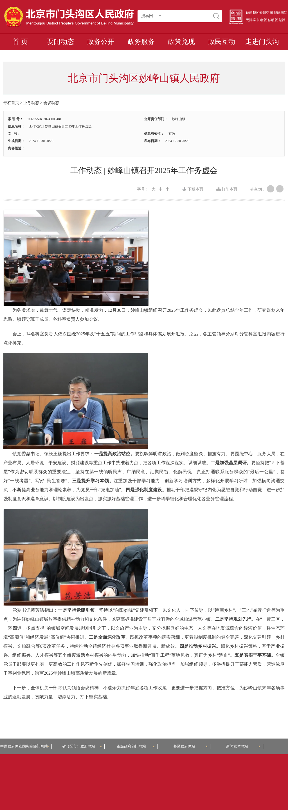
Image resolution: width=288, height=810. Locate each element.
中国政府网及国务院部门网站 (25, 746)
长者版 (262, 20)
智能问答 (280, 13)
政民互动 (221, 41)
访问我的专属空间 (259, 13)
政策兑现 (181, 41)
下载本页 (195, 189)
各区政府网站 (190, 746)
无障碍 (251, 20)
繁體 (282, 20)
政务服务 (141, 41)
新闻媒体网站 (243, 746)
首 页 (20, 41)
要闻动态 (60, 41)
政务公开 (100, 41)
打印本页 (229, 189)
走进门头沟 (262, 41)
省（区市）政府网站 (82, 746)
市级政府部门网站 (136, 746)
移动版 (273, 20)
